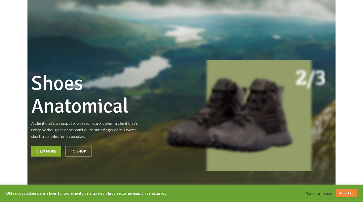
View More (46, 151)
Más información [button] (318, 193)
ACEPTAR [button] (346, 193)
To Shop (78, 151)
